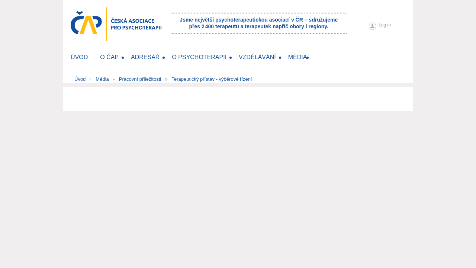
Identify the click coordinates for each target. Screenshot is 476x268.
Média (102, 79)
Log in (385, 25)
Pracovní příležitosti (140, 79)
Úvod (80, 79)
